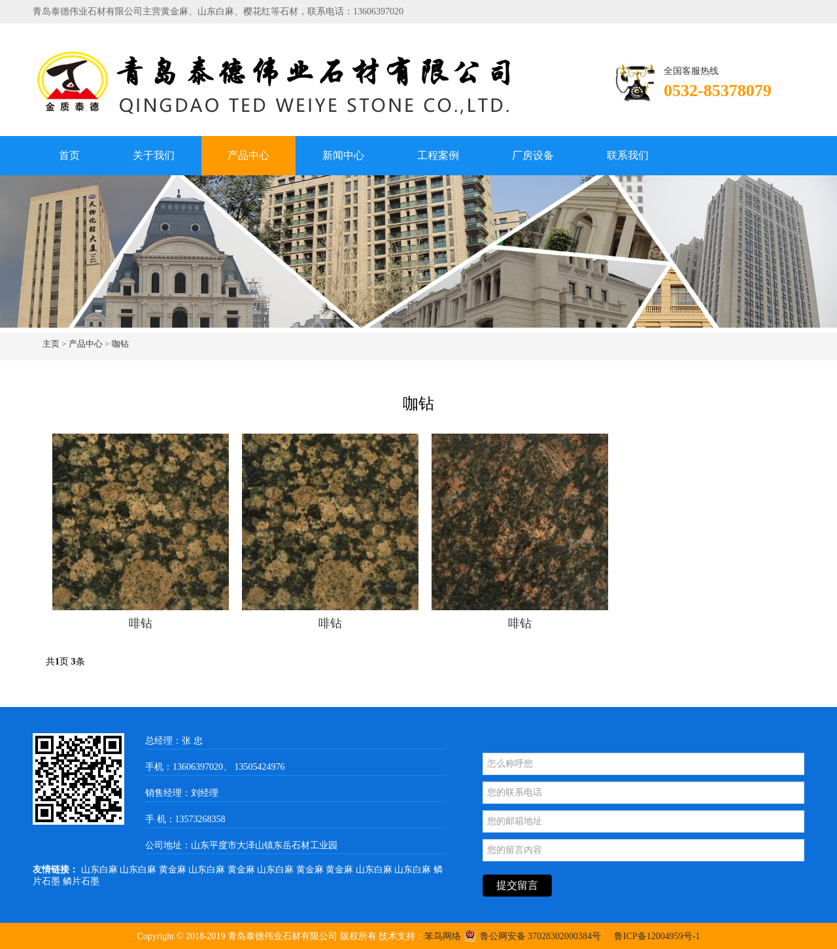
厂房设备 (533, 155)
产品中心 (248, 155)
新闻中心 (343, 155)
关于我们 (154, 155)
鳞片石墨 (81, 881)
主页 (51, 344)
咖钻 (120, 344)
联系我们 (628, 155)
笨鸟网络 (442, 936)
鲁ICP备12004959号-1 (657, 936)
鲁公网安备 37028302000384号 (533, 935)
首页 (69, 155)
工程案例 (438, 155)
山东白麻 (100, 869)
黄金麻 (174, 869)
